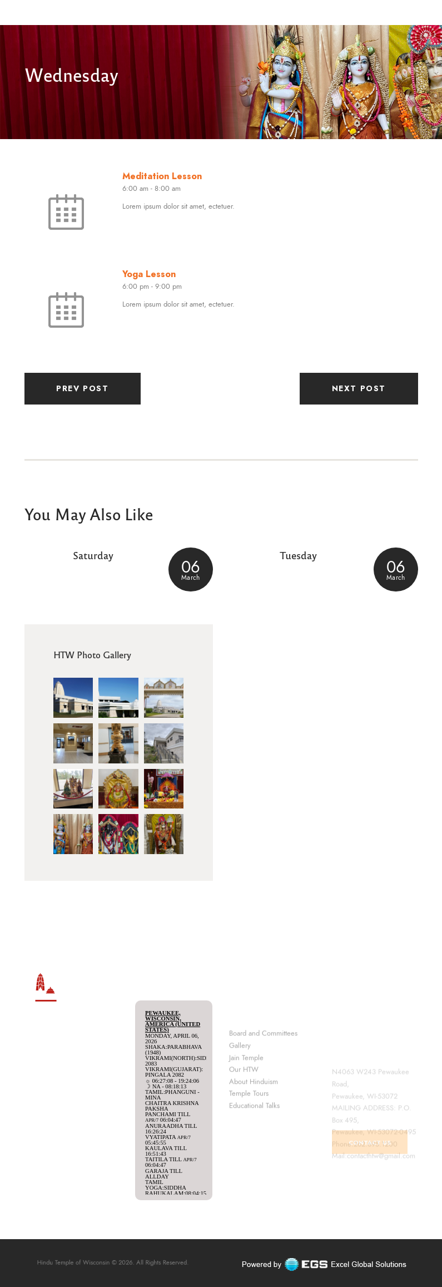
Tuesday (298, 554)
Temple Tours (249, 1147)
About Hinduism (253, 1135)
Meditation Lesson (162, 176)
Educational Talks (254, 1159)
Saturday (93, 554)
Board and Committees (263, 1087)
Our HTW (244, 1123)
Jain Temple (246, 1111)
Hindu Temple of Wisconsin (94, 1263)
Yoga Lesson (149, 274)
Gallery (240, 1099)
